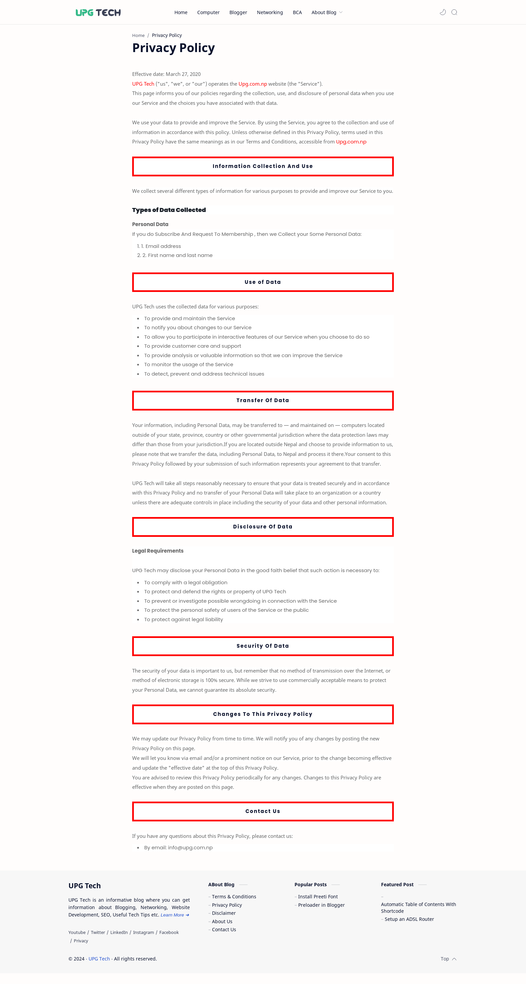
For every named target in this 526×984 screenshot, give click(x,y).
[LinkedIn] (119, 943)
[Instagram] (143, 943)
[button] (443, 12)
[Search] (454, 12)
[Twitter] (98, 943)
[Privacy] (81, 951)
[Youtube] (77, 943)
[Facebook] (169, 943)
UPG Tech (99, 969)
